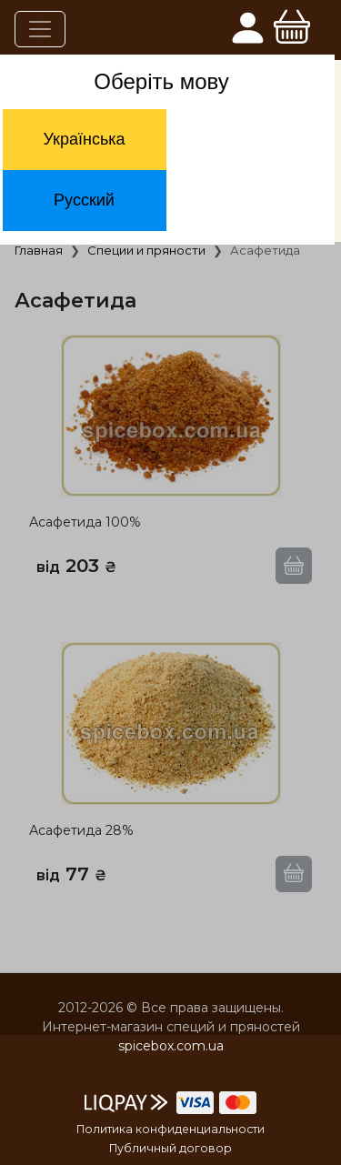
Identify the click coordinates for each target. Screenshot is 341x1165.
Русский (84, 200)
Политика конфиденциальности (170, 1129)
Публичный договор (170, 1148)
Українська (84, 139)
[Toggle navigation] (40, 29)
